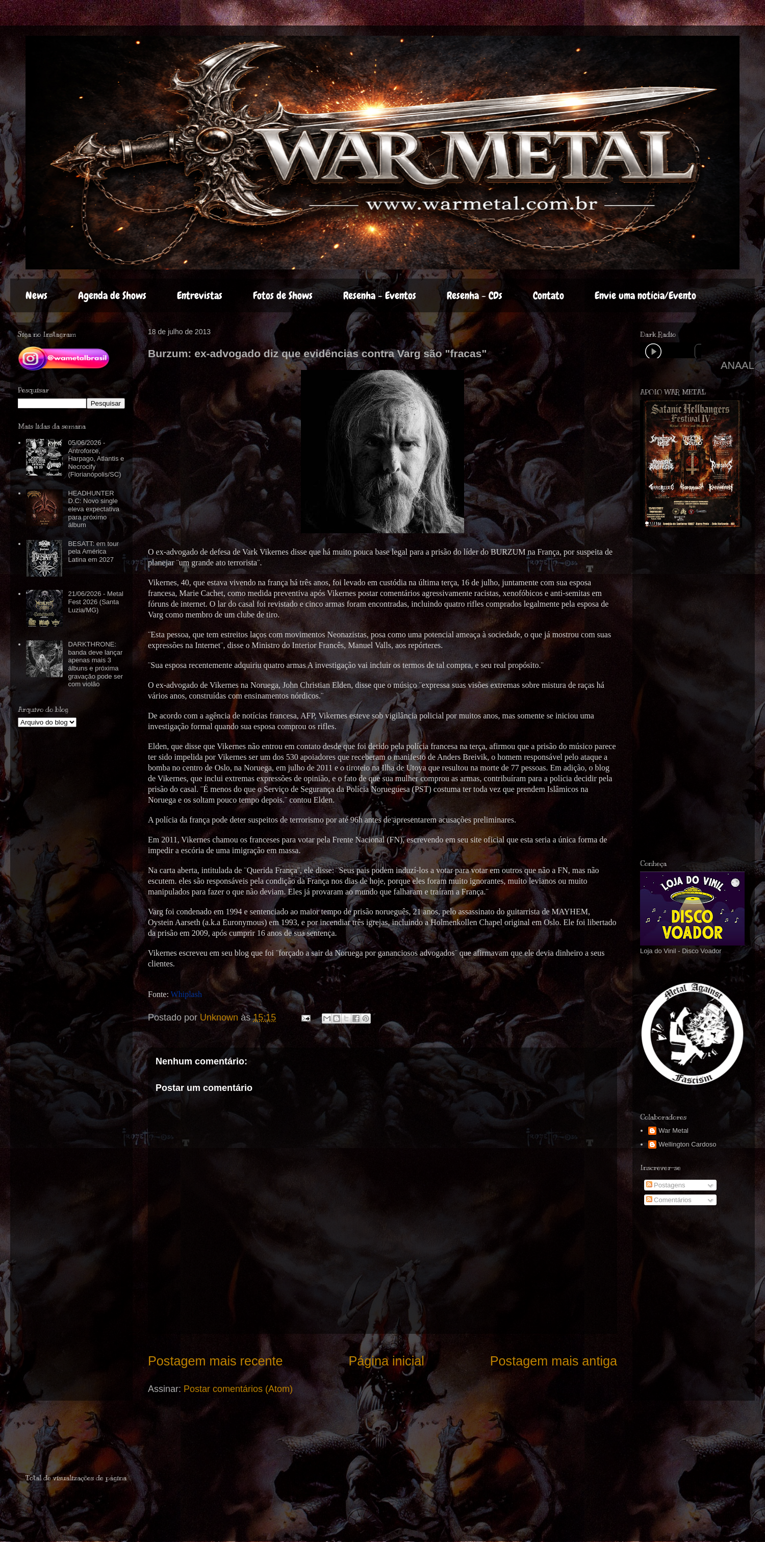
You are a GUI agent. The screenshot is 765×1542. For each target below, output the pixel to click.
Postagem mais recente (215, 1361)
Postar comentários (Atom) (238, 1389)
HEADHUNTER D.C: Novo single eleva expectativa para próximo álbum (93, 509)
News (36, 295)
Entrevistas (199, 295)
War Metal (673, 1130)
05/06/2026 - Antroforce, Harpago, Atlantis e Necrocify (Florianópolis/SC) (96, 458)
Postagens (665, 1185)
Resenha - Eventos (379, 295)
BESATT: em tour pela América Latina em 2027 (93, 551)
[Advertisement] (85, 1441)
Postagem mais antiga (553, 1361)
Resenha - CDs (474, 295)
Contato (548, 295)
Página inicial (386, 1361)
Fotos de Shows (283, 295)
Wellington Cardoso (687, 1144)
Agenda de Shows (112, 295)
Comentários (669, 1200)
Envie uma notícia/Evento (645, 295)
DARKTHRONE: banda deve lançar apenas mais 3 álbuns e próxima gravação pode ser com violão (95, 664)
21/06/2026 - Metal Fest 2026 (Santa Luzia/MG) (95, 601)
